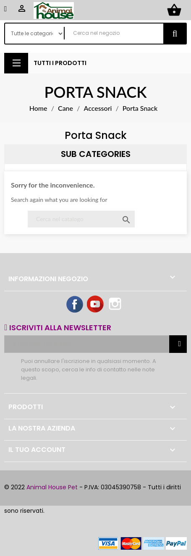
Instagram (116, 304)
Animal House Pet (52, 487)
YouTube (95, 304)
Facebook (75, 304)
